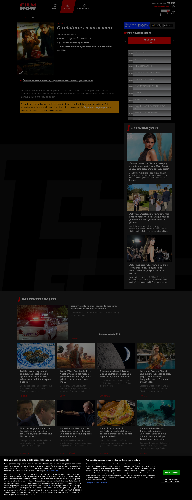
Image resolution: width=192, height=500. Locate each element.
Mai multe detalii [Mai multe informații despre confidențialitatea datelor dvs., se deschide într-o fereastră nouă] (54, 470)
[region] (96, 478)
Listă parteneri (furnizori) (96, 482)
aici (49, 485)
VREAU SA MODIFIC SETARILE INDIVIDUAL (170, 480)
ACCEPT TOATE (171, 472)
